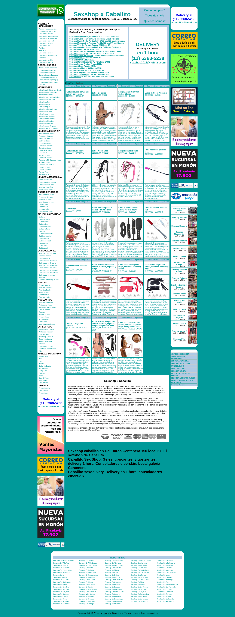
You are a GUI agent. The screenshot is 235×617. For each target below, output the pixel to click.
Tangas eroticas (44, 167)
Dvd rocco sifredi (45, 241)
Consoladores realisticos (48, 77)
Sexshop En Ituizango (165, 580)
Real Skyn (42, 50)
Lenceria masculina (46, 187)
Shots (41, 375)
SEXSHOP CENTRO (179, 371)
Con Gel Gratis (44, 388)
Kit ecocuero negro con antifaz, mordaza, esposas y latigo (156, 267)
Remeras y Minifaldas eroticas (50, 160)
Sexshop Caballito (77, 47)
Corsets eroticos (45, 148)
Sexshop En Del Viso (61, 589)
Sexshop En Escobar (112, 587)
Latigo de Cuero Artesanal (156, 93)
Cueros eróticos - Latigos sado (79, 86)
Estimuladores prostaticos (48, 272)
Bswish (41, 363)
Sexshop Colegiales (77, 72)
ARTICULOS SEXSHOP (180, 354)
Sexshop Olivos (76, 66)
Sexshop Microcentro (78, 43)
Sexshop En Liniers (112, 575)
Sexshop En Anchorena (61, 604)
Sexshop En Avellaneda (165, 601)
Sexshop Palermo (77, 39)
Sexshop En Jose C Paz (140, 580)
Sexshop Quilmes (77, 58)
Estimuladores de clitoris (48, 260)
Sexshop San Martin (78, 68)
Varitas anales (44, 295)
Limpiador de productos (47, 31)
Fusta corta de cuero (75, 151)
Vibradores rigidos (45, 111)
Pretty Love (43, 371)
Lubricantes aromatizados (48, 36)
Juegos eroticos (44, 314)
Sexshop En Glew (137, 582)
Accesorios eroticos (46, 302)
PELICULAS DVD (177, 368)
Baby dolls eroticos (46, 138)
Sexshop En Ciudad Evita (114, 592)
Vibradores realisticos (47, 119)
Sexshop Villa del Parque (80, 45)
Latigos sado (43, 204)
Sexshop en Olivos (112, 570)
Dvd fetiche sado (45, 226)
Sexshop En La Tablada (139, 577)
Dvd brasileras (44, 222)
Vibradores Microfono (46, 121)
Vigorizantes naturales (47, 324)
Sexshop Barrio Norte (78, 41)
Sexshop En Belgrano (61, 601)
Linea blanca (43, 207)
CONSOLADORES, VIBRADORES (178, 357)
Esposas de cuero (45, 199)
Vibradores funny (45, 102)
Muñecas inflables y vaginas (49, 280)
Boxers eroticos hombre (47, 182)
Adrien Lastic (43, 356)
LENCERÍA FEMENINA (180, 361)
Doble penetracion (45, 339)
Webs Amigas (117, 557)
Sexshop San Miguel (60, 565)
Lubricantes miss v (45, 53)
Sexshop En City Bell (138, 592)
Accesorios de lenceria (47, 134)
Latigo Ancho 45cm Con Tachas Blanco (128, 93)
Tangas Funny (44, 172)
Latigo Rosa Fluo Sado (128, 151)
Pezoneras (43, 322)
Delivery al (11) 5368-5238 (51, 401)
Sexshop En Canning (164, 594)
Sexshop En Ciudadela (87, 592)
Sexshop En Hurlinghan (62, 582)
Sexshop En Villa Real (165, 560)
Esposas (42, 312)
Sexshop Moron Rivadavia (80, 62)
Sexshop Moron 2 (179, 331)
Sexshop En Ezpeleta (61, 587)
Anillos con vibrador (46, 95)
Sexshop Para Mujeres (179, 316)
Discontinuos (43, 390)
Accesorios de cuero (46, 195)
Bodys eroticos (44, 141)
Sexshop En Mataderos (87, 572)
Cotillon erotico (44, 310)
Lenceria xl (43, 153)
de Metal (42, 277)
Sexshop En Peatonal (139, 568)
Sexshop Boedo (76, 49)
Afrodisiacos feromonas (47, 307)
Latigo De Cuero (99, 93)
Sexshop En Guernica (113, 582)
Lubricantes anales (46, 34)
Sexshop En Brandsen (113, 596)
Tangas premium (45, 169)
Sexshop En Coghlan (138, 589)
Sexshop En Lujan (111, 572)
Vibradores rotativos (46, 123)
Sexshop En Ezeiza (86, 587)
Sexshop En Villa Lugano (166, 563)
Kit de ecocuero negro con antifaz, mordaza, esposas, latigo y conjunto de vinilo (103, 323)
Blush (41, 361)
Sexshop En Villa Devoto (88, 565)
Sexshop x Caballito (102, 14)
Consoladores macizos (47, 70)
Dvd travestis (43, 248)
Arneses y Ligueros (46, 136)
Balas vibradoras (45, 256)
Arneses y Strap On (46, 337)
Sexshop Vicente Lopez (79, 74)
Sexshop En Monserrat (165, 570)
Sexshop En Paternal (164, 568)
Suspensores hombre (47, 189)
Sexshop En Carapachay (140, 594)
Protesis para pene (46, 346)
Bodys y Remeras (45, 180)
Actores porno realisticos (48, 68)
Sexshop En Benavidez (139, 599)
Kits (40, 351)
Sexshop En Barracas (87, 601)
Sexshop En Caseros (112, 594)
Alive (40, 359)
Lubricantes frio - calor (47, 41)
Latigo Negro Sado (100, 151)
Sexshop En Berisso (86, 599)
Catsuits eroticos (45, 143)
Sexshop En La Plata (61, 580)
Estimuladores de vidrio (47, 263)
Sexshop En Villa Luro (113, 563)
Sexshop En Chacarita (165, 592)
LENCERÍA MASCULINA (180, 363)
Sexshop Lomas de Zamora (81, 56)
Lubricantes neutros (46, 43)
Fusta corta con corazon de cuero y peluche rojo (77, 93)
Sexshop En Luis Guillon (140, 572)
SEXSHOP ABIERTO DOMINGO (183, 378)
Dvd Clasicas (43, 243)
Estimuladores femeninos (48, 268)
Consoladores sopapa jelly (48, 80)
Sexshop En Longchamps (88, 575)
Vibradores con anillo (46, 329)
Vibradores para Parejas (48, 92)
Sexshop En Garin (60, 584)
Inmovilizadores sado (46, 202)
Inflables (42, 344)
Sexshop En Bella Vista (165, 599)
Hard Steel (43, 380)
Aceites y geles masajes (48, 29)
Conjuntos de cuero (46, 197)
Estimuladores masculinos (48, 270)
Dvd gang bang (44, 229)
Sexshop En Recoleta (113, 568)
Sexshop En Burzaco (86, 596)
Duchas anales (44, 285)
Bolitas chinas (44, 334)
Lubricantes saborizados (48, 55)
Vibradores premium (46, 114)
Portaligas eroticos (45, 158)
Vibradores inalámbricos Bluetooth (51, 90)
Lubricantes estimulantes (48, 38)
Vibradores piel (44, 107)
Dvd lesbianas (44, 238)
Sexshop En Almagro (86, 604)
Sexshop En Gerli (163, 582)
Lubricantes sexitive (46, 60)
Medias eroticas (44, 155)
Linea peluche (44, 209)
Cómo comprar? (154, 10)
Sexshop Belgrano (77, 37)
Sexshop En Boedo (164, 596)
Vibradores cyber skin (47, 99)
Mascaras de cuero (46, 211)
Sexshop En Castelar (61, 594)
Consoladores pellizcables (48, 75)
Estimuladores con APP (47, 253)
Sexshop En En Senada (139, 587)
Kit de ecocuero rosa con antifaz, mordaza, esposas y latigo (104, 267)
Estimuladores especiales (48, 265)
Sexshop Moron (76, 60)
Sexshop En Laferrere (87, 577)
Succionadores (44, 258)
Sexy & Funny (44, 378)
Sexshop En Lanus (163, 575)
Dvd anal (42, 217)
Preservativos (44, 317)
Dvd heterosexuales (46, 234)
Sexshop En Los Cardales (166, 572)
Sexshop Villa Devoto (112, 604)
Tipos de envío (154, 15)
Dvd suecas (43, 246)
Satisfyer (42, 373)
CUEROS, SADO (177, 366)
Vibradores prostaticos (47, 116)
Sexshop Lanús (76, 64)
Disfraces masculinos (46, 184)
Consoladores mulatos (47, 72)
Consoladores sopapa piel (48, 82)
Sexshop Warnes (76, 70)
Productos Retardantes (47, 349)
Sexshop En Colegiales (113, 589)
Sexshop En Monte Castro (140, 570)
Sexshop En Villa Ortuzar (88, 563)
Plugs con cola (44, 297)
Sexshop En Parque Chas (62, 570)
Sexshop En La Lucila (87, 580)
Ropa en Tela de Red (46, 165)
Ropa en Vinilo (44, 162)
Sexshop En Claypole (61, 592)
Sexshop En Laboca (112, 577)
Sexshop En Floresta (112, 584)
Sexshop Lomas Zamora (114, 560)
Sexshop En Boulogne (139, 596)
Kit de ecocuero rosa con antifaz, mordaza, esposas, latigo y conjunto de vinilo (129, 325)
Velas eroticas (44, 319)
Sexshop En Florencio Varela (167, 584)
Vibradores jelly (44, 104)
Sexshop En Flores (138, 584)
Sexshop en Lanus (60, 577)
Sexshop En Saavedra (61, 568)
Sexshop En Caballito (61, 596)
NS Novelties (43, 368)
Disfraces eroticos (45, 150)
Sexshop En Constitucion (88, 589)
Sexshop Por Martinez (87, 560)
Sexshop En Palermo (86, 570)
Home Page (69, 83)
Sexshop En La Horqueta (114, 580)
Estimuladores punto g (47, 275)
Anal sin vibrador (45, 290)
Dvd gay (42, 231)
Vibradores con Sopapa (47, 126)
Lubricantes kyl (44, 46)
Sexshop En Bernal (60, 599)
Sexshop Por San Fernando (63, 560)
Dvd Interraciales (45, 236)
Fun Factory (43, 383)
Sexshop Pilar (75, 77)
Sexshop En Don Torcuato (166, 587)
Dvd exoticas (43, 224)
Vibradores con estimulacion (49, 97)
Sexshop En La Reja (164, 577)
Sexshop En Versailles (139, 565)
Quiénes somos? (154, 21)
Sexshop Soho (58, 575)
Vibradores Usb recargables (49, 128)
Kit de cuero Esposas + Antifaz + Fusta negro (128, 209)
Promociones (43, 393)
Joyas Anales (44, 292)
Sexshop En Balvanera (113, 601)
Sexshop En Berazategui (114, 599)
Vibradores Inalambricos (48, 109)
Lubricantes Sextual (46, 62)
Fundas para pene (45, 341)
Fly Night (42, 48)
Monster (42, 84)
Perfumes (42, 58)
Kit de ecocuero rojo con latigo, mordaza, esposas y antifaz (129, 267)
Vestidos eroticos (45, 174)
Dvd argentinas (44, 219)
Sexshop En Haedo (86, 582)
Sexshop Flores (76, 51)
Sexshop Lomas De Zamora (141, 560)
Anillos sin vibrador (46, 332)
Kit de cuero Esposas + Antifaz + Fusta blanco (102, 209)
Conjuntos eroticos (45, 146)
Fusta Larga (71, 209)
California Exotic (45, 366)
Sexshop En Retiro (86, 568)
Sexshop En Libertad (138, 575)
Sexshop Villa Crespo (78, 54)
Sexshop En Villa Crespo (114, 565)
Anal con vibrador (45, 287)
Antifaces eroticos (45, 305)
